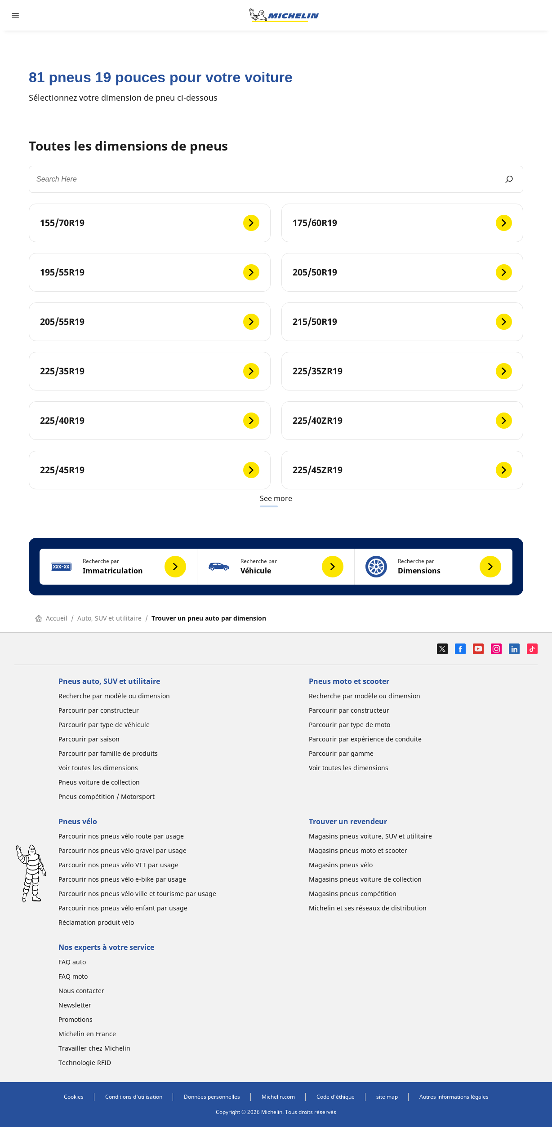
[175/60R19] (402, 223)
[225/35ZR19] (402, 371)
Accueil (51, 618)
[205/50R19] (402, 272)
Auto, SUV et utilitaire (109, 618)
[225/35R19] (150, 371)
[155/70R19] (150, 223)
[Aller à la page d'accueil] (284, 15)
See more (276, 498)
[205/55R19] (150, 321)
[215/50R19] (402, 321)
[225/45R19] (150, 470)
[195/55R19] (150, 272)
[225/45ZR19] (402, 470)
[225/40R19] (150, 420)
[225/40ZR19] (402, 420)
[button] (118, 567)
